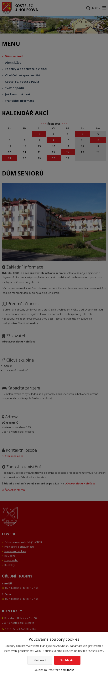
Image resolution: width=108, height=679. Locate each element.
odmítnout (67, 670)
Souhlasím (67, 660)
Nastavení (39, 660)
